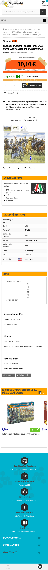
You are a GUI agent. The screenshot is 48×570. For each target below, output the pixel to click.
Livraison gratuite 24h (24, 481)
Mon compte (10, 552)
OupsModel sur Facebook (25, 466)
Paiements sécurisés (24, 512)
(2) (28, 286)
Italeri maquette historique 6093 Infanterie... (21, 434)
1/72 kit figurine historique (22, 32)
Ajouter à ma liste (12, 93)
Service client (24, 497)
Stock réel (24, 528)
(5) (28, 284)
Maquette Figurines (23, 29)
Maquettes (10, 29)
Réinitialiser (12, 300)
